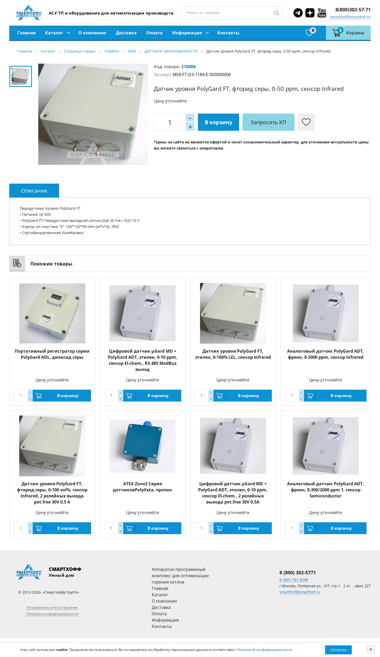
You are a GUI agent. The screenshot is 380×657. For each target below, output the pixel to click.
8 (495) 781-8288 (293, 579)
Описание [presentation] (34, 190)
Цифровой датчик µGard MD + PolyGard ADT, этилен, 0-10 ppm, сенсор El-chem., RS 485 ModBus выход (142, 360)
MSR (132, 51)
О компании (92, 33)
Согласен (338, 649)
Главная (26, 33)
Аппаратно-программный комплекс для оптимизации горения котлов (180, 575)
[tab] (34, 191)
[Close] (371, 649)
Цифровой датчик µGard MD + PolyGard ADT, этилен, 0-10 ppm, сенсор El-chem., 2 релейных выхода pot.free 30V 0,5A (233, 493)
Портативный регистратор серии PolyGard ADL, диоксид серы (52, 354)
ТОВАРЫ (111, 51)
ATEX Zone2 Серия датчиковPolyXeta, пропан (142, 487)
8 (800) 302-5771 (297, 572)
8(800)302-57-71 (353, 9)
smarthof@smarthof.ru (350, 16)
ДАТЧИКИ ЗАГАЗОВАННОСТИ (171, 51)
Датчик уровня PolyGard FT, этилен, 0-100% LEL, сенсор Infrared (233, 354)
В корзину (218, 122)
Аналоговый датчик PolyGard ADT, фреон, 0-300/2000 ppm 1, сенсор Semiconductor (325, 490)
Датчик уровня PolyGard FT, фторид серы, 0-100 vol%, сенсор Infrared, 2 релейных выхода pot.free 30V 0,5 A (52, 493)
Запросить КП (268, 122)
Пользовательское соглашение (52, 607)
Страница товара (80, 51)
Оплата (154, 33)
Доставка (126, 33)
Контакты (228, 33)
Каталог (54, 33)
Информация (187, 33)
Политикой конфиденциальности (264, 649)
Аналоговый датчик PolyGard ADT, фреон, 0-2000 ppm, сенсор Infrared (325, 354)
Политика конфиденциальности (52, 613)
